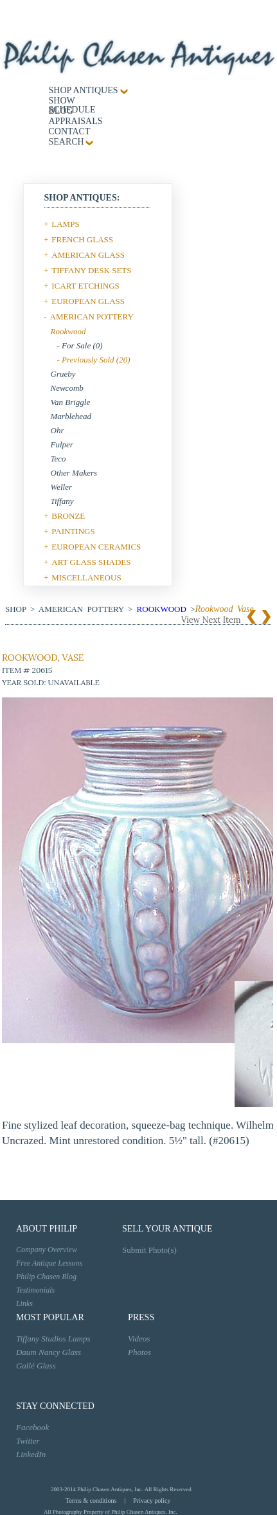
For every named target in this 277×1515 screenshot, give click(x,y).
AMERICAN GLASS (88, 255)
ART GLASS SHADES (90, 562)
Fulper (62, 444)
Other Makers (74, 473)
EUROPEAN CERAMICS (96, 546)
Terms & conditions (91, 1500)
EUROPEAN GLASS (88, 301)
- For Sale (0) (80, 345)
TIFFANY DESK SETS (91, 270)
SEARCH (66, 142)
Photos (139, 1352)
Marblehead (71, 416)
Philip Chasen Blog (46, 1276)
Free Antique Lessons (49, 1263)
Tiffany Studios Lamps (53, 1338)
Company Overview (46, 1249)
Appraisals (76, 121)
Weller (61, 487)
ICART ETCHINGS (85, 286)
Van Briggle (71, 402)
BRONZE (68, 516)
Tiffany (62, 501)
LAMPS (65, 224)
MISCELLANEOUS (86, 577)
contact (70, 131)
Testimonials (35, 1290)
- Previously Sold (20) (93, 359)
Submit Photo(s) (149, 1250)
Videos (139, 1338)
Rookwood (68, 331)
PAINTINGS (72, 531)
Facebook (32, 1427)
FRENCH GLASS (82, 239)
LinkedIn (31, 1454)
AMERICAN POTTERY (92, 316)
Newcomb (67, 388)
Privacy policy (151, 1500)
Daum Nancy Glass (48, 1352)
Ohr (57, 430)
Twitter (28, 1441)
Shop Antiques (83, 90)
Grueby (63, 374)
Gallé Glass (36, 1365)
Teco (58, 458)
